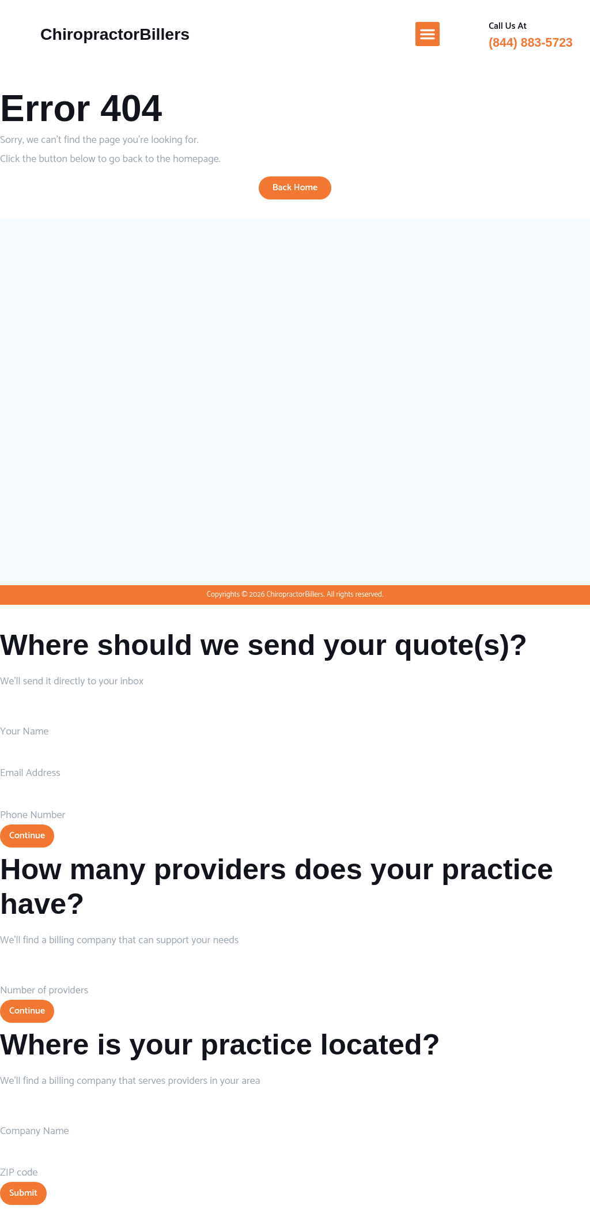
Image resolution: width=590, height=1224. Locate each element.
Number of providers (44, 990)
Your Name (24, 731)
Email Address (30, 773)
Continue (27, 835)
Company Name (34, 1131)
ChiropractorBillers (115, 34)
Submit (23, 1193)
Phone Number (32, 815)
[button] (427, 34)
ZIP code (19, 1172)
